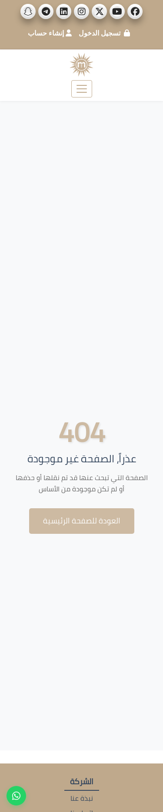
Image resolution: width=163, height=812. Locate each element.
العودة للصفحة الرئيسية (81, 520)
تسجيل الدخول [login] (99, 32)
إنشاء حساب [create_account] (46, 32)
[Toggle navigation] (81, 88)
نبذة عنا (81, 798)
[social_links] (135, 11)
